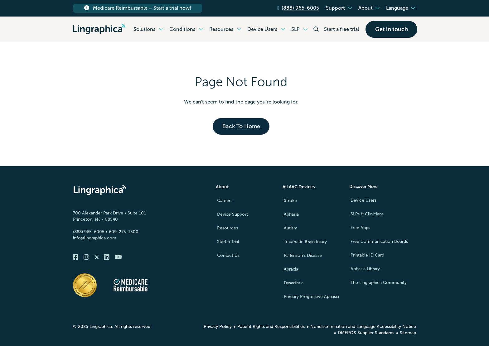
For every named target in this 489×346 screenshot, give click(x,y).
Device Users (267, 29)
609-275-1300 (123, 232)
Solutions (149, 29)
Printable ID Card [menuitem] (367, 255)
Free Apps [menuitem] (360, 228)
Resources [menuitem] (227, 228)
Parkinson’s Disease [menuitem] (303, 255)
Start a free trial (341, 29)
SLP (300, 29)
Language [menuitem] (397, 8)
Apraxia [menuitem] (291, 269)
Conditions (187, 29)
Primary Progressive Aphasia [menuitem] (311, 296)
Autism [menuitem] (291, 228)
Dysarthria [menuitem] (293, 283)
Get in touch (391, 29)
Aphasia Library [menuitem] (365, 269)
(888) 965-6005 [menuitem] (300, 8)
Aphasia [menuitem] (291, 214)
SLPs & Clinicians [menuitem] (367, 214)
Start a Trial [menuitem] (228, 241)
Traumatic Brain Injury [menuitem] (305, 241)
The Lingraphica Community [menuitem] (379, 283)
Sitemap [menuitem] (408, 332)
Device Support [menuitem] (232, 214)
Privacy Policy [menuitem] (218, 326)
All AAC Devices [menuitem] (298, 187)
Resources (226, 29)
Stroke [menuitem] (290, 200)
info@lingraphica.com (94, 238)
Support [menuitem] (335, 8)
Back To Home (241, 126)
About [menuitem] (365, 8)
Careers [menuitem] (224, 200)
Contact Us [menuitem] (228, 255)
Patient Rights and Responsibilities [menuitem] (271, 326)
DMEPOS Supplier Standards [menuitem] (366, 332)
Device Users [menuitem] (363, 200)
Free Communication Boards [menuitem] (379, 241)
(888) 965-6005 (88, 232)
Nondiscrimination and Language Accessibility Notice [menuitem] (363, 326)
